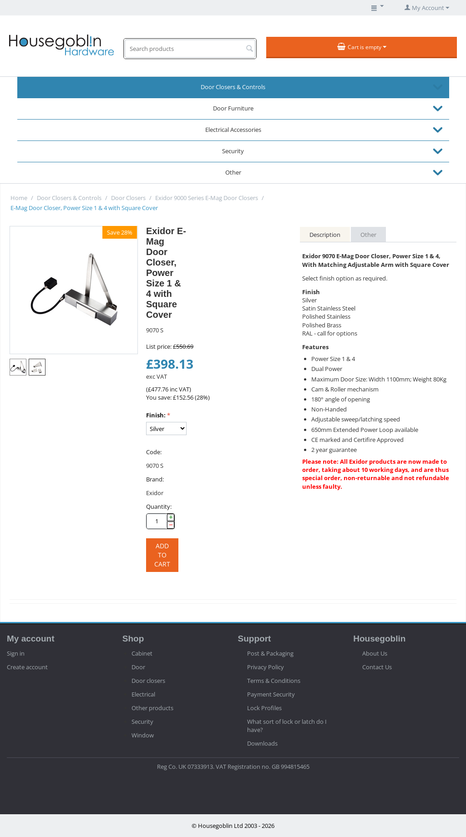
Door (138, 667)
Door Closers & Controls (233, 87)
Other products (152, 708)
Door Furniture (233, 108)
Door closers (148, 681)
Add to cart (162, 554)
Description (324, 235)
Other (233, 172)
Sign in (16, 653)
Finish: (156, 415)
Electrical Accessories (233, 129)
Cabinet (142, 653)
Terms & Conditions (273, 681)
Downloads (262, 743)
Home (18, 198)
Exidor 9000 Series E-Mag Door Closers (206, 198)
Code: (154, 452)
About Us (374, 653)
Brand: (155, 479)
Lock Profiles (264, 708)
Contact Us (377, 667)
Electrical (143, 694)
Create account (27, 667)
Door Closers (128, 198)
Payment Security (271, 694)
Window (143, 735)
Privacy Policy (265, 667)
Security (233, 151)
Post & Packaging (270, 653)
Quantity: (159, 506)
